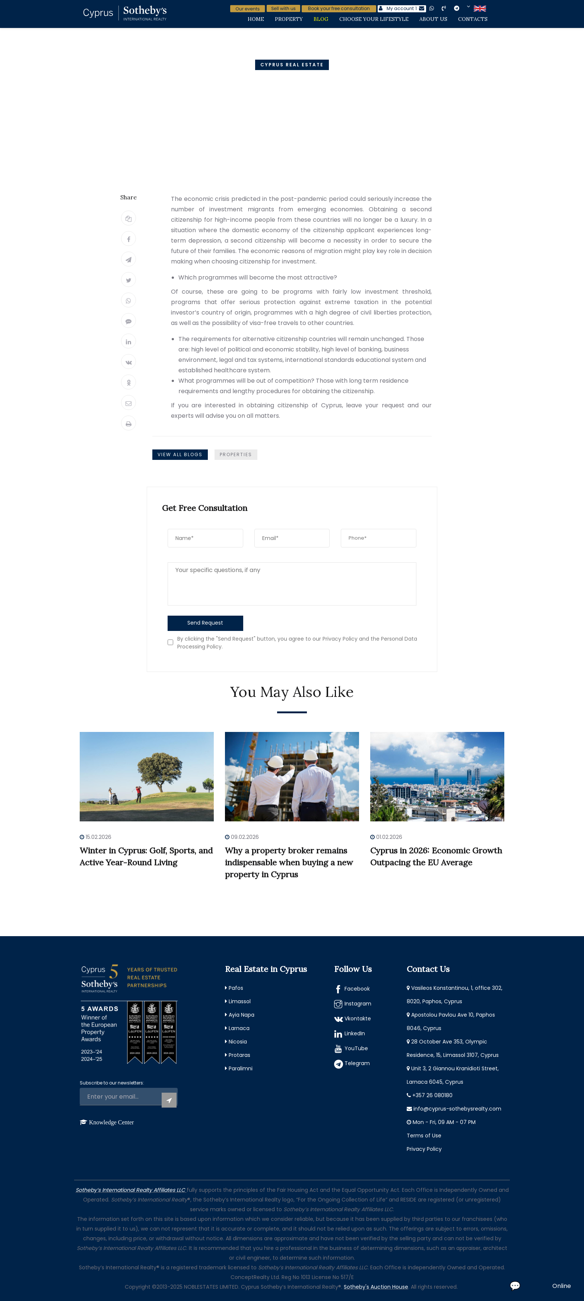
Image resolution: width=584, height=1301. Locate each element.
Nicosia (238, 1041)
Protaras (239, 1055)
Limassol (240, 1001)
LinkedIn (355, 1033)
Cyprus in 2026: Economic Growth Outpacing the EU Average (436, 856)
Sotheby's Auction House (376, 1287)
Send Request (205, 622)
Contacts (473, 19)
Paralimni (241, 1068)
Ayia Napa (241, 1015)
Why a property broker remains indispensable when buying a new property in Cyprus (289, 862)
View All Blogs (180, 454)
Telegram (357, 1063)
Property (289, 19)
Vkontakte (358, 1018)
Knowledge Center (111, 1122)
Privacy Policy (424, 1149)
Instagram (358, 1003)
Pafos (236, 988)
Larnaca (239, 1028)
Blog (321, 19)
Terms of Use (424, 1135)
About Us (433, 19)
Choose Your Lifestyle (374, 19)
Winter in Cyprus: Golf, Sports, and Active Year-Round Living (146, 856)
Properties (236, 454)
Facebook (357, 988)
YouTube (356, 1048)
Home (256, 19)
